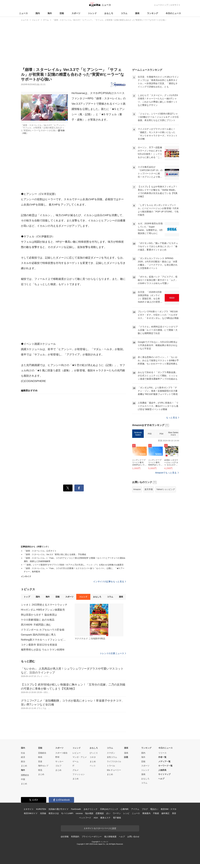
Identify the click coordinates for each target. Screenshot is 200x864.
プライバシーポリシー (92, 836)
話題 (126, 757)
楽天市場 (149, 489)
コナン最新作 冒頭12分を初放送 (39, 644)
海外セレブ (43, 766)
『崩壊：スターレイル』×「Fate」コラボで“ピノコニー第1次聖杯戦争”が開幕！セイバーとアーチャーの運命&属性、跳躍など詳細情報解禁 (74, 559)
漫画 (137, 13)
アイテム (135, 809)
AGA (96, 818)
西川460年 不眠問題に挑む (36, 624)
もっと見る (172, 417)
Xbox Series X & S (173, 433)
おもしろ (108, 13)
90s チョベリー (114, 770)
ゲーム (75, 761)
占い (108, 813)
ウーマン (117, 813)
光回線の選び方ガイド (58, 809)
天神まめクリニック (109, 809)
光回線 (43, 813)
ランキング (152, 13)
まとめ (24, 766)
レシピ (126, 813)
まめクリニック (90, 809)
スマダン (111, 753)
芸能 (62, 13)
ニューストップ (161, 5)
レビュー (76, 753)
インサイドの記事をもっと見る (109, 581)
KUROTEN (41, 809)
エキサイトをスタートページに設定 (100, 828)
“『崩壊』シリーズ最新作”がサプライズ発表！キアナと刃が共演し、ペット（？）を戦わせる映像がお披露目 (74, 565)
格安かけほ (54, 813)
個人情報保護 (110, 836)
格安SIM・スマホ (168, 809)
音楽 (40, 761)
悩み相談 (89, 813)
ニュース (23, 13)
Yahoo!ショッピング (165, 489)
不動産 (156, 813)
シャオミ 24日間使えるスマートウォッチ (44, 604)
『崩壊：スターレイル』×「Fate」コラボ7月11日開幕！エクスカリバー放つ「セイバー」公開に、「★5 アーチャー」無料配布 (74, 570)
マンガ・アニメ (79, 757)
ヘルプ (161, 778)
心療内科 (125, 809)
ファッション (78, 774)
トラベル (111, 766)
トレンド (92, 13)
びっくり (94, 753)
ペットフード (85, 818)
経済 (23, 757)
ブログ (145, 809)
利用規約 (75, 836)
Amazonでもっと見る (166, 472)
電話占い (154, 809)
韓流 (40, 770)
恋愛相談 (100, 813)
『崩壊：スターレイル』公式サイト (40, 551)
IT (73, 766)
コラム (124, 13)
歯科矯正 (165, 813)
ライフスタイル (114, 761)
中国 (23, 779)
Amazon (137, 489)
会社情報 (65, 836)
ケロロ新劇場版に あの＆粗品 (37, 619)
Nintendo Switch (138, 433)
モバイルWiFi (67, 813)
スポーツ (76, 13)
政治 (23, 761)
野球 (57, 757)
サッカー (59, 761)
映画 (40, 757)
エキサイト (175, 5)
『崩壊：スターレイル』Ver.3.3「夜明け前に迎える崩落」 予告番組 (55, 554)
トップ (27, 597)
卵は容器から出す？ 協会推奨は (39, 614)
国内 (37, 13)
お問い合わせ (133, 836)
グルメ (75, 770)
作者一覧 (162, 757)
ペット (93, 766)
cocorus (79, 813)
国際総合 (25, 775)
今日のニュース (173, 13)
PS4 (161, 434)
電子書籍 (117, 818)
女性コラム (112, 757)
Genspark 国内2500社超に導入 (38, 634)
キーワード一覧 (165, 766)
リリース (162, 753)
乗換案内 (146, 813)
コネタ (93, 757)
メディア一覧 (164, 761)
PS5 (149, 434)
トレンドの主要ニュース (113, 653)
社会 (23, 753)
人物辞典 (162, 770)
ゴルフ (58, 766)
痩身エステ (105, 818)
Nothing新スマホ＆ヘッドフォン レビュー (44, 639)
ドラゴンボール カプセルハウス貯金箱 (43, 629)
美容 (174, 813)
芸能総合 (42, 753)
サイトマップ (164, 774)
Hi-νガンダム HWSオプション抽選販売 (43, 609)
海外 (50, 13)
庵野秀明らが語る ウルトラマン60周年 (43, 649)
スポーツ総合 (61, 753)
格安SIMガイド (31, 813)
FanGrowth (76, 809)
